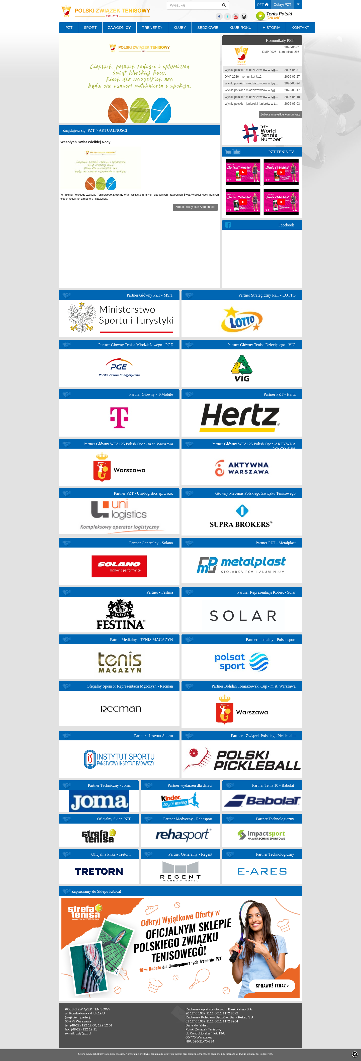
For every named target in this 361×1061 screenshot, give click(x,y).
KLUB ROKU (240, 27)
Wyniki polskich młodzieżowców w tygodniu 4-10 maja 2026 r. (266, 97)
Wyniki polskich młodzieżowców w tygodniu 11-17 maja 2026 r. (266, 90)
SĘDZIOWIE (207, 27)
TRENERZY (152, 27)
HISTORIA (272, 27)
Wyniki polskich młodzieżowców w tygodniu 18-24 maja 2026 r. (266, 83)
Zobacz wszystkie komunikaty (280, 114)
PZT (262, 5)
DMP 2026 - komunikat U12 (243, 76)
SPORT (90, 27)
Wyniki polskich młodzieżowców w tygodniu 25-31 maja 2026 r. (266, 70)
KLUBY (180, 27)
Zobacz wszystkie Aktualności (195, 207)
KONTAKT (300, 27)
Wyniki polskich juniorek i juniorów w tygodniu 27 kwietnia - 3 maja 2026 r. (274, 103)
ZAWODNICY (119, 27)
